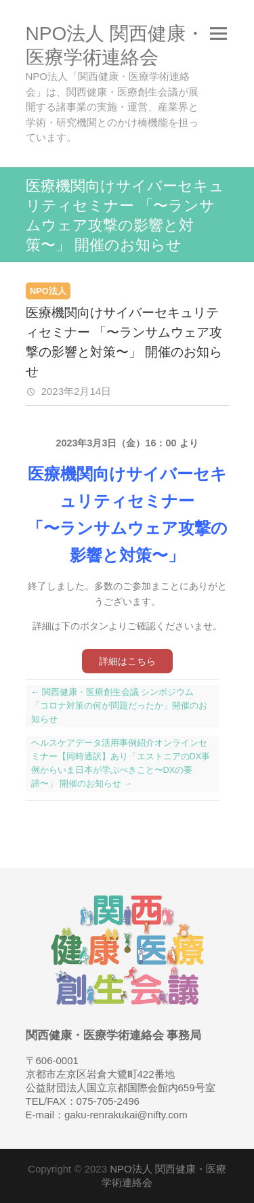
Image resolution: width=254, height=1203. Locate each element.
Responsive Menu (219, 33)
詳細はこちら (127, 661)
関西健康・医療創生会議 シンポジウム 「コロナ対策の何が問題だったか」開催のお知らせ (119, 705)
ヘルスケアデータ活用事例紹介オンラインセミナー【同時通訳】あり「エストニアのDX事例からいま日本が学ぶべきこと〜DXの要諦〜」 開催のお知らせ (121, 763)
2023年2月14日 (75, 391)
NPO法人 (48, 291)
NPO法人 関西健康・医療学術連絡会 (115, 45)
